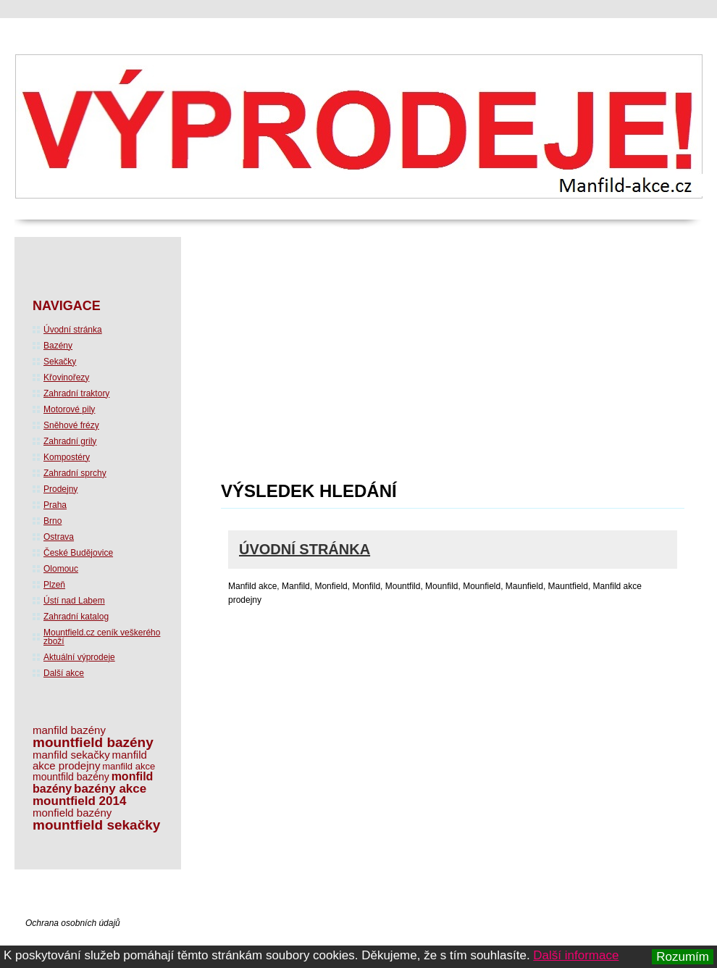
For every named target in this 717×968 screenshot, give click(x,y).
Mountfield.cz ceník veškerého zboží (101, 636)
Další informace (576, 955)
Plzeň (54, 585)
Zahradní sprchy (74, 473)
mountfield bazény (93, 742)
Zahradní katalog (76, 617)
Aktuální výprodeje (79, 657)
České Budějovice (78, 553)
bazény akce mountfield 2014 (89, 795)
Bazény (57, 346)
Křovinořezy (66, 377)
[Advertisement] (388, 363)
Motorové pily (69, 409)
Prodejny (60, 489)
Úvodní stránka (304, 549)
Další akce (63, 673)
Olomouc (60, 569)
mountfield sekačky (96, 825)
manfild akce (128, 766)
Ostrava (58, 537)
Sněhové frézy (71, 425)
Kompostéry (66, 457)
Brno (52, 521)
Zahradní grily (69, 441)
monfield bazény (72, 812)
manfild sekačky (71, 754)
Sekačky (59, 361)
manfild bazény (69, 730)
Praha (55, 505)
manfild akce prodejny (90, 760)
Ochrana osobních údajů (72, 923)
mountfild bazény (71, 777)
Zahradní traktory (76, 393)
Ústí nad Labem (74, 601)
